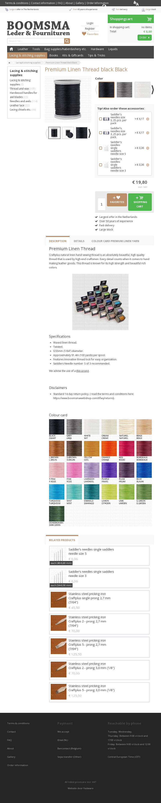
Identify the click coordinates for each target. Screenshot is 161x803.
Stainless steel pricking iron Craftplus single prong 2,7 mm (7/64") (89, 598)
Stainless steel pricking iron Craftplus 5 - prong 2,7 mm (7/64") (87, 644)
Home (11, 49)
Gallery (79, 3)
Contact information (43, 3)
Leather (23, 49)
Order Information (98, 3)
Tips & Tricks (96, 55)
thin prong (82, 371)
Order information (17, 765)
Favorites (92, 34)
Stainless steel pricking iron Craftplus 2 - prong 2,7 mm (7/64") (87, 621)
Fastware (88, 788)
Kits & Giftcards (72, 55)
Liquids (113, 49)
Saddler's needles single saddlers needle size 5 (91, 551)
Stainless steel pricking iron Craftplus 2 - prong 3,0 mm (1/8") (92, 666)
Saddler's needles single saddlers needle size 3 (91, 574)
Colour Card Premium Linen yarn (115, 241)
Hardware (97, 49)
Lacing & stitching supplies (27, 55)
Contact (11, 731)
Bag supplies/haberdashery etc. (65, 49)
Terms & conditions (16, 3)
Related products (62, 540)
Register (90, 28)
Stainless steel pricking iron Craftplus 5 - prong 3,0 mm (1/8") (92, 688)
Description (57, 241)
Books (53, 55)
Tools (36, 49)
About (69, 3)
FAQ (60, 3)
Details (79, 241)
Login (90, 23)
